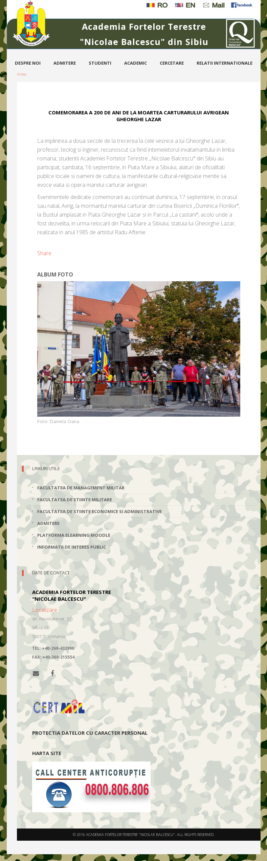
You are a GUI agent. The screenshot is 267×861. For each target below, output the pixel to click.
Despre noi (28, 63)
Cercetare (172, 63)
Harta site (46, 753)
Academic (135, 63)
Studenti (100, 63)
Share (44, 253)
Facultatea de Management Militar (81, 488)
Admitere (64, 63)
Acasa (21, 73)
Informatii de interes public (71, 547)
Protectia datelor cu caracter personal (90, 732)
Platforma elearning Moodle (73, 535)
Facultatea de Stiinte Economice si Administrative (99, 511)
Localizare (44, 610)
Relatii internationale (224, 63)
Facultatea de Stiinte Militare (74, 499)
